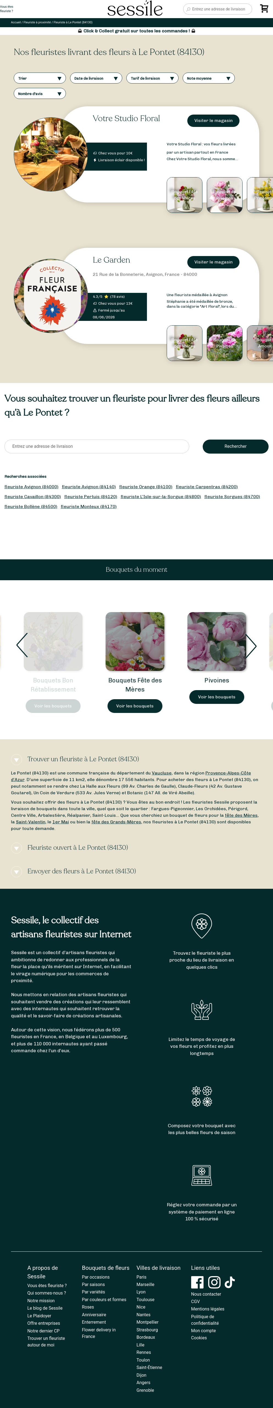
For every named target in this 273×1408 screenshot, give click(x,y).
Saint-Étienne (149, 1367)
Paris (141, 1277)
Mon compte (203, 1330)
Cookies (199, 1337)
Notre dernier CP (43, 1331)
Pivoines (218, 680)
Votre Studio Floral (126, 118)
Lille (140, 1345)
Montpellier (147, 1322)
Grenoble (145, 1390)
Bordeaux (145, 1337)
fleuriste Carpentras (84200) (207, 486)
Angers (143, 1382)
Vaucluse (162, 773)
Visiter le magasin (213, 120)
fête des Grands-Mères (116, 821)
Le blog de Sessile (44, 1308)
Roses (88, 1307)
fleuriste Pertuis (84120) (90, 496)
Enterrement (94, 1322)
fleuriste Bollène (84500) (30, 506)
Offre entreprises (43, 1323)
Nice (140, 1307)
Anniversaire (94, 1314)
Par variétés (93, 1292)
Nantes (143, 1314)
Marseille (145, 1284)
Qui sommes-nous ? (46, 1293)
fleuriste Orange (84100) (145, 486)
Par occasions (96, 1277)
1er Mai (60, 821)
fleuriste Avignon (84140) (89, 486)
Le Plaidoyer (39, 1315)
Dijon (141, 1375)
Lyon (141, 1292)
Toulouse (145, 1299)
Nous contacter (206, 1294)
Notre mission (41, 1300)
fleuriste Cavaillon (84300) (32, 496)
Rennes (143, 1352)
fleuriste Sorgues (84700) (232, 496)
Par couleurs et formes (104, 1299)
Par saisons (93, 1284)
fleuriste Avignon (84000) (31, 486)
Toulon (143, 1360)
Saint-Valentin (30, 821)
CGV (195, 1301)
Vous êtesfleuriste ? (6, 9)
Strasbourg (147, 1329)
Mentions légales (207, 1309)
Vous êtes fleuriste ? (47, 1285)
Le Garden (111, 260)
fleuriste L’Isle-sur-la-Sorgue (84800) (161, 496)
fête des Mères (241, 815)
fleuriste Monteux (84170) (89, 506)
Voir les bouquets (54, 706)
